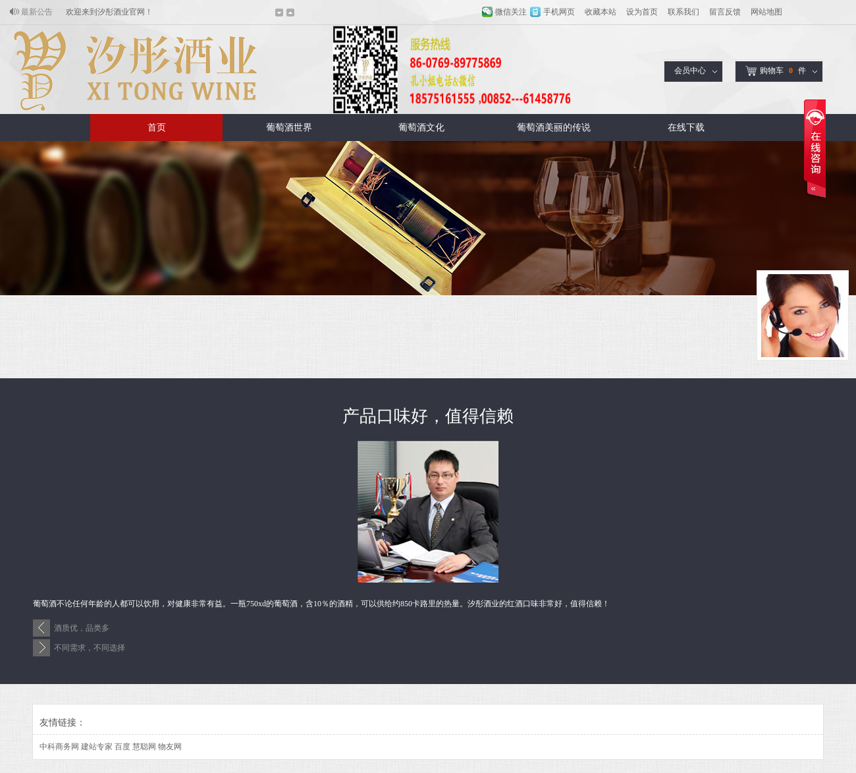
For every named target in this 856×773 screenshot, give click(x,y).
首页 (156, 127)
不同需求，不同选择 (89, 647)
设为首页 (642, 11)
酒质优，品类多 (81, 628)
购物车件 (775, 71)
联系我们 (683, 11)
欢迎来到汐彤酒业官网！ (109, 11)
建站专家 (97, 746)
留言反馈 (725, 11)
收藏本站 (600, 11)
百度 (122, 746)
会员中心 (690, 70)
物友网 (170, 746)
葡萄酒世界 (289, 127)
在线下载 (686, 127)
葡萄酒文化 (421, 127)
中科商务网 (59, 746)
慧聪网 (144, 746)
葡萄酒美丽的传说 (554, 127)
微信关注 (511, 11)
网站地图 (766, 11)
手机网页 (559, 11)
